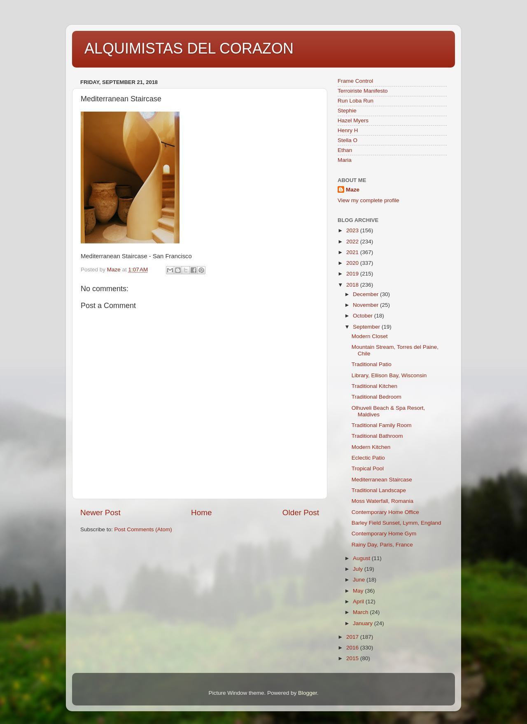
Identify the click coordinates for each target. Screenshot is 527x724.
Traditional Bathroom (377, 436)
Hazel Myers (353, 120)
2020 (353, 263)
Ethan (345, 150)
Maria (345, 160)
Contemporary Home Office (385, 512)
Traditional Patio (372, 364)
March (361, 612)
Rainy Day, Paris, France (382, 545)
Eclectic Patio (368, 458)
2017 (353, 637)
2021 (353, 252)
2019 (353, 274)
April (359, 601)
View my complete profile (368, 200)
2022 (353, 241)
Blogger (307, 693)
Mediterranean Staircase (382, 479)
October (363, 316)
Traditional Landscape (379, 490)
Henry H (348, 130)
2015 (353, 658)
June (359, 580)
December (366, 294)
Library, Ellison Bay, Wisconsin (389, 375)
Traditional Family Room (382, 425)
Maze (352, 190)
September (367, 327)
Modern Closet (370, 336)
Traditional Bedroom (376, 397)
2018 (353, 285)
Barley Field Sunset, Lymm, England (396, 523)
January (363, 623)
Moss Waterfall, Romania (382, 501)
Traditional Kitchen (374, 386)
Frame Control (355, 81)
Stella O (347, 140)
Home (201, 512)
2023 (353, 230)
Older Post (300, 512)
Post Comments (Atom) (143, 529)
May (359, 591)
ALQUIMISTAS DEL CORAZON (189, 48)
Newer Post (100, 512)
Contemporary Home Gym (384, 533)
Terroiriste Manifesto (363, 91)
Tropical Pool (368, 468)
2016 (353, 648)
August (362, 558)
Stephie (347, 110)
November (366, 305)
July (358, 569)
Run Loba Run (355, 101)
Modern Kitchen (371, 447)
